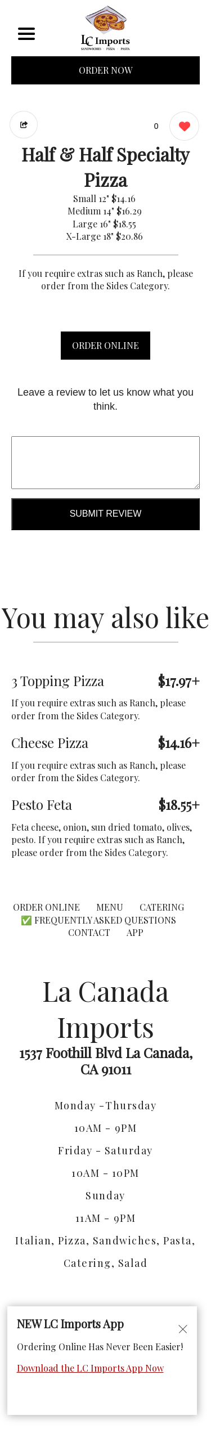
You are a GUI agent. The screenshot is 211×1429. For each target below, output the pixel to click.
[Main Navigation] (26, 34)
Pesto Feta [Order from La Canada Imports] (41, 804)
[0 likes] (181, 127)
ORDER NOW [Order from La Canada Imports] (105, 70)
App (135, 932)
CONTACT (89, 932)
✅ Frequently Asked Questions (98, 920)
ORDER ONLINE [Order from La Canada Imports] (46, 907)
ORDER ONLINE (105, 345)
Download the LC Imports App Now (90, 1368)
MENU (109, 907)
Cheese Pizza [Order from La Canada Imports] (49, 742)
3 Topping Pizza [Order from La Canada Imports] (57, 680)
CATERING (162, 907)
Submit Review (106, 513)
